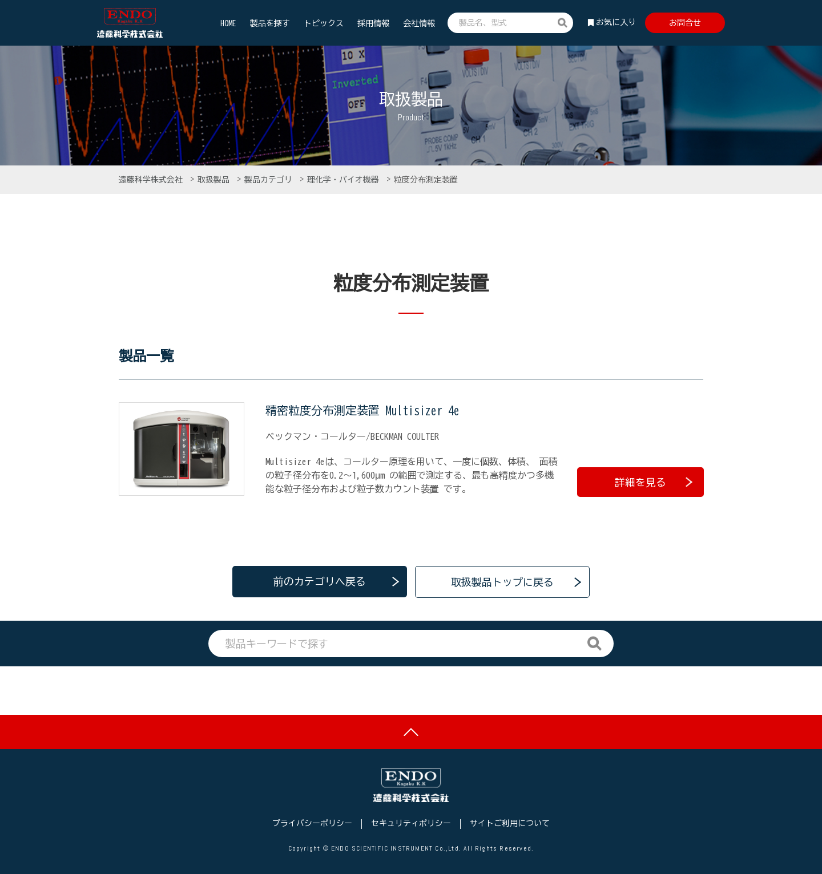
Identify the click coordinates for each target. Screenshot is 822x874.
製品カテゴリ (270, 180)
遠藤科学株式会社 (153, 180)
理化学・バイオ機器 (345, 180)
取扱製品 (215, 180)
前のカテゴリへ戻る (319, 581)
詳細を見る (653, 481)
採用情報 (373, 23)
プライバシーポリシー (312, 823)
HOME (228, 23)
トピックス (324, 23)
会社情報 (419, 23)
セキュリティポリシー (411, 823)
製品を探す (270, 23)
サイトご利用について (510, 823)
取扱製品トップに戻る (502, 581)
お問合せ (685, 23)
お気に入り (616, 22)
